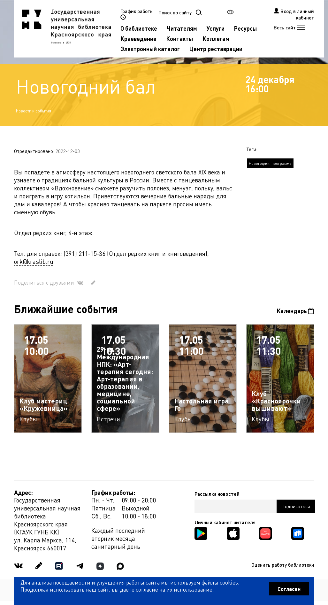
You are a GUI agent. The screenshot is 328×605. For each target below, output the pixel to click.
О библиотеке (138, 28)
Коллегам (215, 38)
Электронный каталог (150, 48)
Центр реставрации (215, 48)
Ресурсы (245, 28)
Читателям (182, 28)
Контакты (179, 38)
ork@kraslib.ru (33, 261)
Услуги (216, 28)
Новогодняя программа (270, 163)
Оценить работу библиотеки (282, 565)
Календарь (295, 311)
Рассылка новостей (217, 494)
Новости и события (33, 110)
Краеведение (138, 38)
